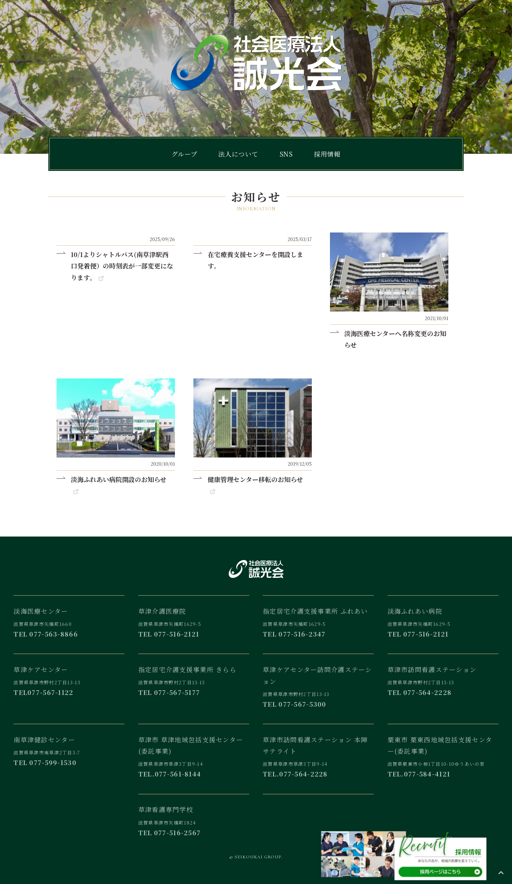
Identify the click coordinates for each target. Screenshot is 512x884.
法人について (238, 153)
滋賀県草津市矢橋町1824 (193, 815)
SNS (286, 153)
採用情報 (327, 153)
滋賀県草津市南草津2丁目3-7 (69, 745)
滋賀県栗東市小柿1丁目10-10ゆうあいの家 (443, 751)
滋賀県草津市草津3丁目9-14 (193, 751)
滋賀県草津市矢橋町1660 (69, 616)
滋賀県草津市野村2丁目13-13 (69, 675)
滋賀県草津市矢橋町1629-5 (193, 616)
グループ (184, 153)
